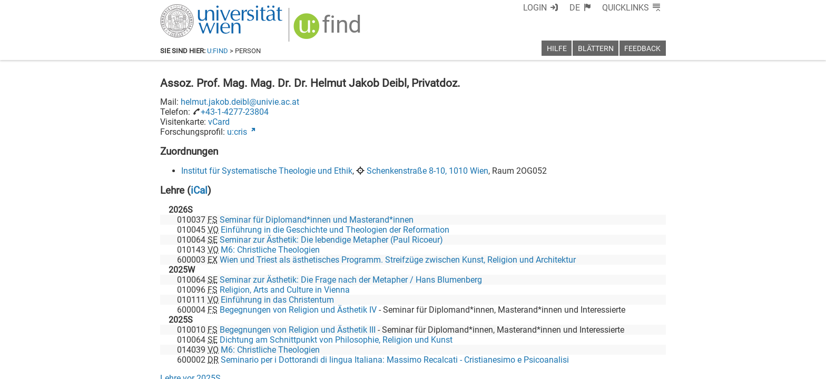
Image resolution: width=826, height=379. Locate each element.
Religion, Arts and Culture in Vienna (285, 290)
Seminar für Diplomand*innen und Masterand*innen (317, 220)
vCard (219, 122)
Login (535, 8)
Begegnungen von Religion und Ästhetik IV (298, 310)
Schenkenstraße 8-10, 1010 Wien (427, 171)
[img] (328, 30)
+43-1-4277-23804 (235, 112)
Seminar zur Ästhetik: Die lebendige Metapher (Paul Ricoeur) (331, 240)
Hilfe (557, 48)
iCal (199, 190)
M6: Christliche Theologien (270, 250)
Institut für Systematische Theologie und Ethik (266, 171)
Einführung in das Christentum (277, 300)
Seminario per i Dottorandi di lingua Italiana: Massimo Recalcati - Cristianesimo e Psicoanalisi (395, 360)
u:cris (237, 132)
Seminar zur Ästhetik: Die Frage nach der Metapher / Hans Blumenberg (351, 280)
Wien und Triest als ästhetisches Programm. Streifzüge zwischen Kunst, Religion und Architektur (398, 260)
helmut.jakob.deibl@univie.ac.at (240, 102)
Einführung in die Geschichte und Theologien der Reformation (335, 230)
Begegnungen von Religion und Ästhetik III (298, 330)
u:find (217, 51)
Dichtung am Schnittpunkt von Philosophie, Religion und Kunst (336, 340)
